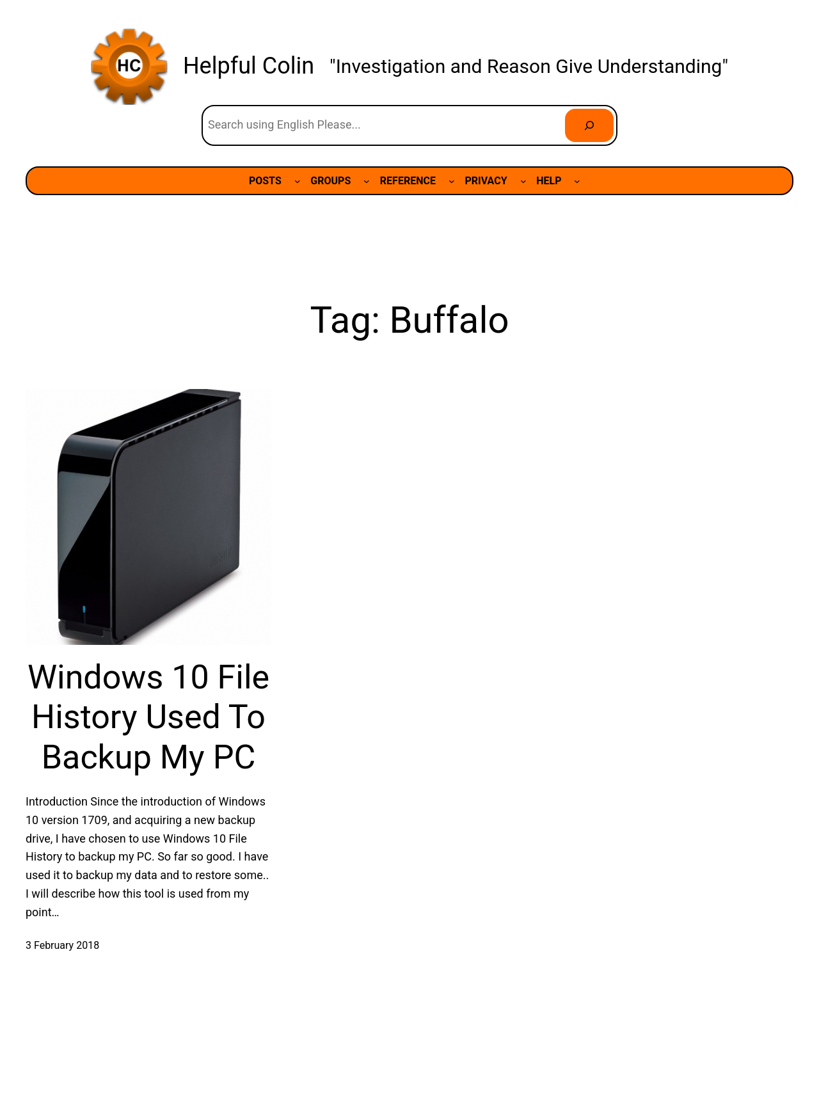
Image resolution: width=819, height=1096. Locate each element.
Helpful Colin (248, 65)
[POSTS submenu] (297, 181)
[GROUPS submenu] (366, 181)
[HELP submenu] (577, 181)
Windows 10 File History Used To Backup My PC (148, 717)
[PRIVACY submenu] (523, 181)
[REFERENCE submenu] (452, 181)
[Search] (589, 125)
